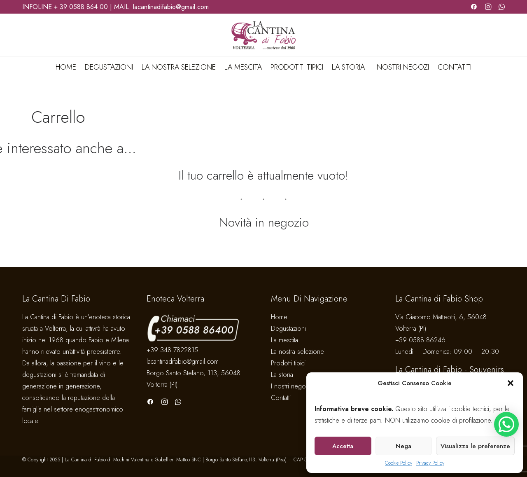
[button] (510, 383)
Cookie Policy (398, 463)
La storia (348, 67)
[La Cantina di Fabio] (263, 35)
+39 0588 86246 (420, 340)
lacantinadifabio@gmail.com (171, 7)
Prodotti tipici (296, 67)
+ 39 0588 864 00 (81, 7)
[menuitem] (67, 67)
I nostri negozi (401, 67)
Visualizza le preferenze (475, 446)
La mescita (243, 67)
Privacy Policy (430, 463)
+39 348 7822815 (172, 350)
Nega (403, 446)
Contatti (454, 67)
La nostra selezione (179, 67)
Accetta (342, 446)
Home (66, 67)
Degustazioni (109, 67)
